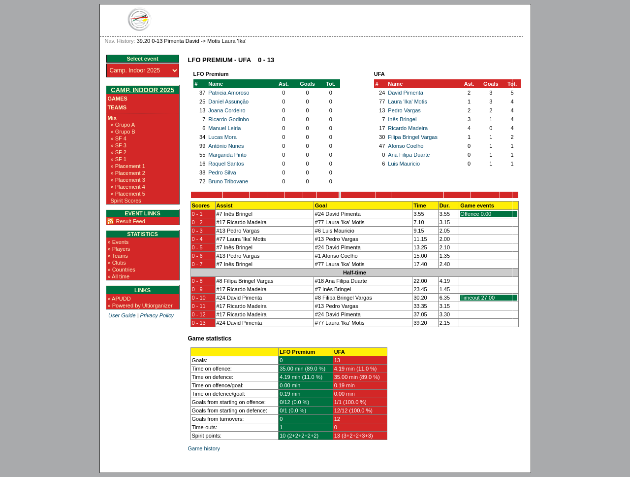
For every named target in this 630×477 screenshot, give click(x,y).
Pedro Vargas (404, 110)
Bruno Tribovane (228, 181)
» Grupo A (123, 125)
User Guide (122, 315)
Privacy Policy (157, 315)
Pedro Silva (222, 172)
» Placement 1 (128, 166)
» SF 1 (118, 159)
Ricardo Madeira (408, 128)
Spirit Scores (126, 201)
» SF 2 (118, 152)
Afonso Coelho (405, 146)
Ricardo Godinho (228, 119)
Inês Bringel (402, 119)
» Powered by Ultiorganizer (140, 305)
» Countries (121, 270)
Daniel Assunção (228, 101)
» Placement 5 (128, 194)
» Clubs (117, 263)
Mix (112, 118)
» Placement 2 (128, 173)
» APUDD (119, 299)
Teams (117, 107)
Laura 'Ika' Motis (407, 101)
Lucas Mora (222, 137)
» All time (119, 276)
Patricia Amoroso (228, 93)
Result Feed (130, 221)
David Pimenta (405, 93)
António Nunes (226, 146)
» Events (118, 242)
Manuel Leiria (224, 128)
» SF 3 (118, 145)
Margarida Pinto (227, 155)
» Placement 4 (128, 187)
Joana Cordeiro (226, 110)
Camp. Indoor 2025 (142, 90)
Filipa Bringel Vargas (413, 137)
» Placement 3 (128, 180)
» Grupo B (123, 132)
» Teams (118, 256)
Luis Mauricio (404, 164)
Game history (204, 448)
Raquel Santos (226, 164)
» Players (119, 249)
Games (117, 99)
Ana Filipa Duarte (409, 155)
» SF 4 (118, 138)
